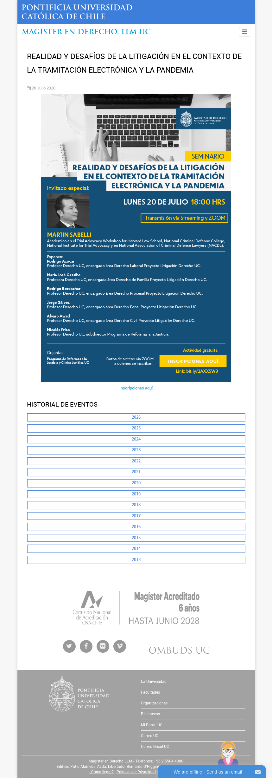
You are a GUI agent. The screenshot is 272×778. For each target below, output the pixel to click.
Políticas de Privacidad (136, 772)
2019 (136, 494)
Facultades (150, 692)
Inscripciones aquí (136, 388)
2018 (136, 504)
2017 (136, 515)
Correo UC (149, 736)
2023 (136, 450)
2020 (136, 483)
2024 (136, 439)
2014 (136, 548)
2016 (136, 526)
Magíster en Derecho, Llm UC (86, 32)
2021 (136, 471)
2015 (136, 537)
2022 (136, 461)
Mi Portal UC (151, 725)
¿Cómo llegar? (101, 772)
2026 (136, 417)
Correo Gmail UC (155, 746)
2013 (136, 559)
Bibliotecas (150, 714)
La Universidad (154, 681)
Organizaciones (154, 703)
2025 (136, 428)
